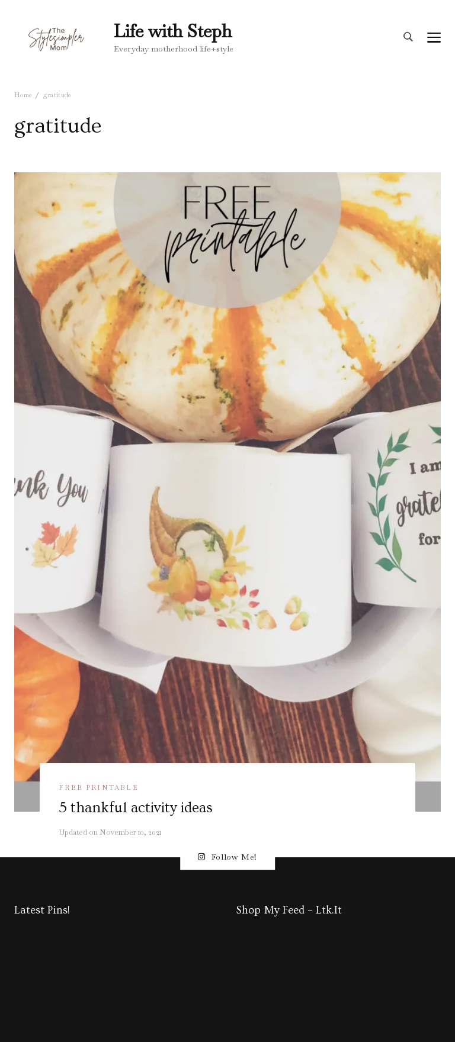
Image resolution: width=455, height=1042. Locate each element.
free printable (99, 787)
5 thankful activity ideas (136, 807)
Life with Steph (173, 31)
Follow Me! (227, 856)
